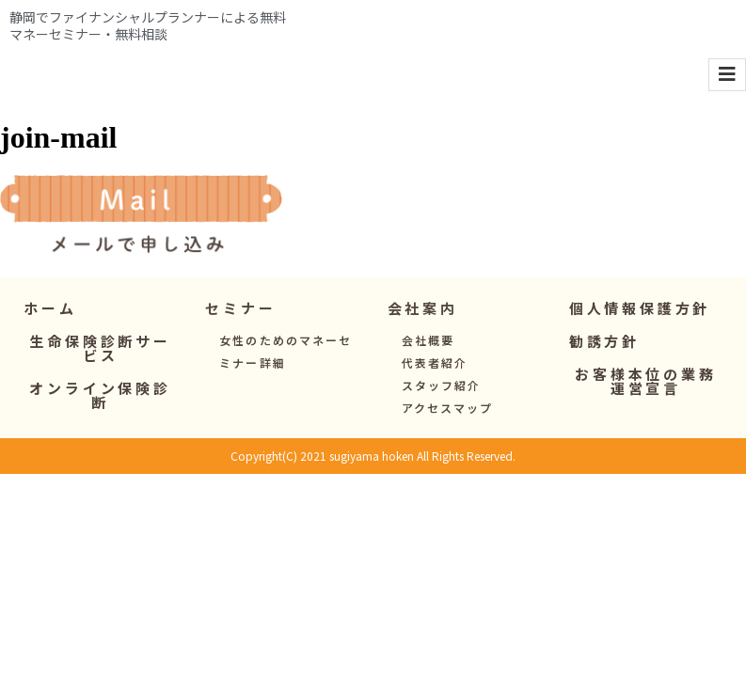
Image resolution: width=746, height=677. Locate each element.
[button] (240, 327)
